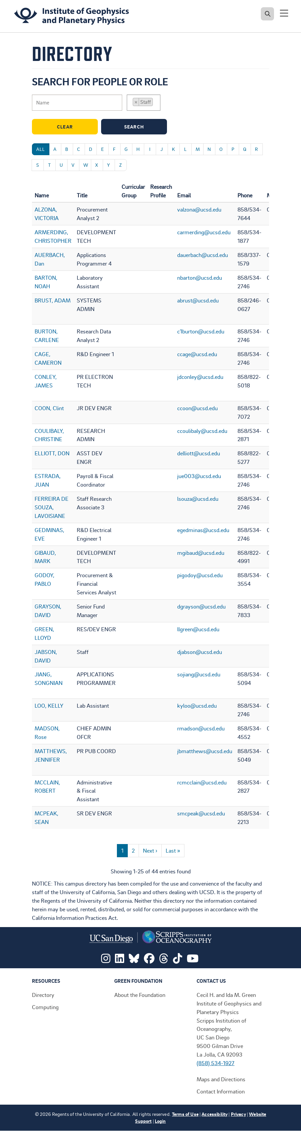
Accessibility (215, 1114)
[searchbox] (156, 103)
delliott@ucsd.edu (198, 453)
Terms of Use (185, 1114)
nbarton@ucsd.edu (199, 277)
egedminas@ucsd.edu (203, 529)
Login (160, 1121)
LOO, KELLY (49, 705)
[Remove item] (136, 102)
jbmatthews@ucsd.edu (204, 750)
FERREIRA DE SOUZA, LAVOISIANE (51, 507)
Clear (76, 126)
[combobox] (143, 103)
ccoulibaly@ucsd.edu (202, 430)
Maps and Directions (221, 1079)
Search (144, 126)
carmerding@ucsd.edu (204, 232)
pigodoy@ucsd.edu (200, 575)
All (40, 149)
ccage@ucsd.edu (197, 353)
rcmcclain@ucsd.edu (202, 782)
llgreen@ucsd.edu (198, 629)
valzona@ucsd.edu (199, 209)
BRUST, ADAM (52, 300)
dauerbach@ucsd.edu (202, 254)
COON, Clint (49, 407)
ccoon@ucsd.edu (197, 407)
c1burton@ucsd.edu (200, 331)
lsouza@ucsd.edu (197, 498)
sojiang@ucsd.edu (198, 674)
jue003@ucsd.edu (199, 475)
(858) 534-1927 (215, 1062)
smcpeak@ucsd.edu (201, 813)
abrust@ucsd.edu (198, 300)
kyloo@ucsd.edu (197, 705)
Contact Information (221, 1091)
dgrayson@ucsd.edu (201, 606)
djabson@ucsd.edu (199, 651)
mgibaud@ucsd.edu (200, 552)
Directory (43, 994)
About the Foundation (139, 994)
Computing (45, 1006)
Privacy (238, 1114)
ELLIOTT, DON (52, 453)
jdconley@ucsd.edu (200, 376)
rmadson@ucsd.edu (201, 728)
